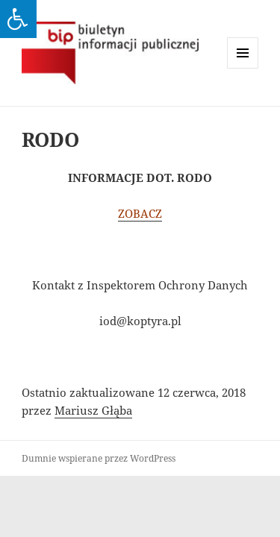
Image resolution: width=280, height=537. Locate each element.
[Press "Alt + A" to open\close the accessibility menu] (18, 19)
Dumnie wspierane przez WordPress (98, 458)
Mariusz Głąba (93, 410)
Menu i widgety (243, 68)
